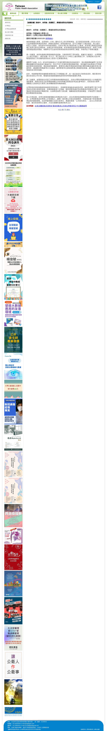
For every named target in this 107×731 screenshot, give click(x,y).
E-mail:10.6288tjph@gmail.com (30, 725)
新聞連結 (49, 38)
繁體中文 (90, 1)
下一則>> (67, 109)
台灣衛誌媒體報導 (10, 29)
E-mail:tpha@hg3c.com (27, 723)
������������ (95, 19)
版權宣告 (83, 729)
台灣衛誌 (7, 25)
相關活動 (7, 38)
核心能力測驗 (9, 32)
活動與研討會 (9, 35)
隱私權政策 (90, 729)
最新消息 (83, 19)
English (97, 1)
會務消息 (7, 22)
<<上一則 (61, 109)
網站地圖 (97, 729)
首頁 (77, 19)
